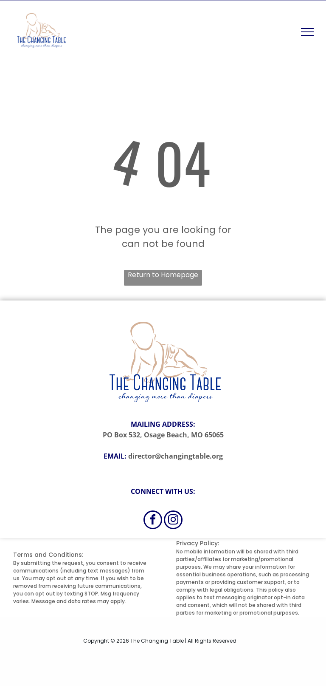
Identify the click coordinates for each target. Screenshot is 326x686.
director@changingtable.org (175, 456)
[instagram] (173, 520)
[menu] (307, 32)
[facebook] (152, 520)
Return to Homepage (163, 275)
